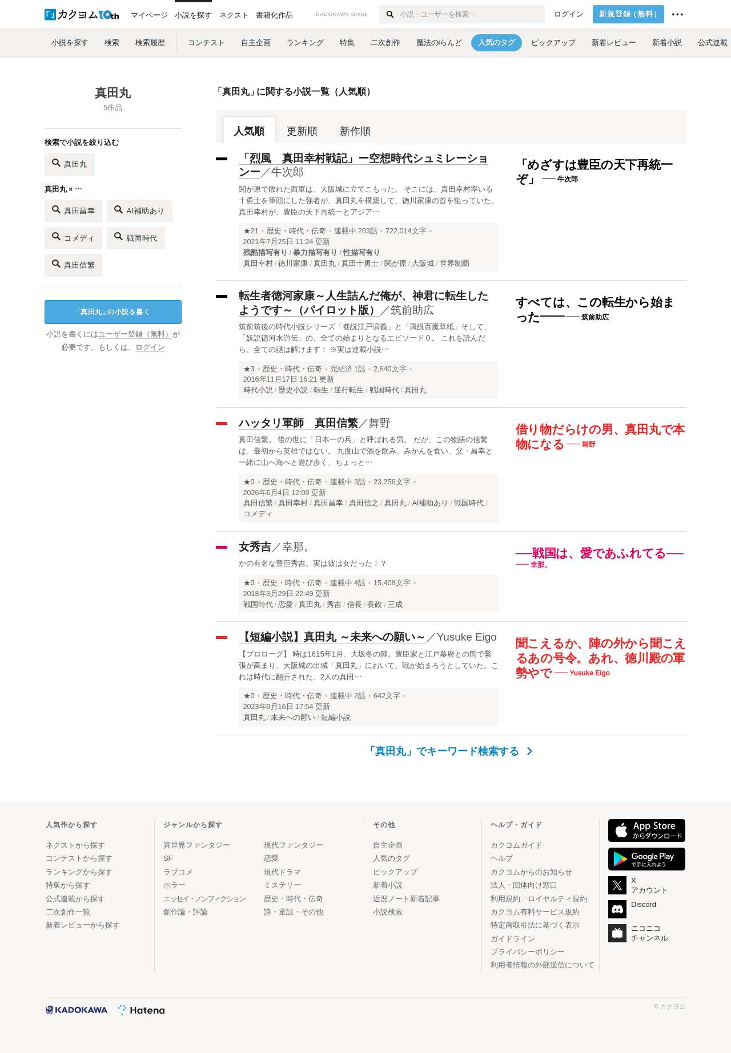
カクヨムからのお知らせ (531, 872)
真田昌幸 (73, 209)
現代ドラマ (282, 872)
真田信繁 (73, 263)
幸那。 (298, 547)
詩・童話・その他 (293, 912)
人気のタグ (391, 858)
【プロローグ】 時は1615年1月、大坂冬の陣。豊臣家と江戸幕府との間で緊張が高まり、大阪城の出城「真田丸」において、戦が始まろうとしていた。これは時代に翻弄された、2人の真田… (369, 665)
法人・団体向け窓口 (524, 885)
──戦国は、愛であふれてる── (600, 553)
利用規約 (505, 898)
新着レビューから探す (83, 925)
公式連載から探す (75, 898)
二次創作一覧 (68, 912)
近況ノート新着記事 (406, 898)
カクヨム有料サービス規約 (535, 912)
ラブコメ (178, 872)
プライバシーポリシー (528, 951)
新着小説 (388, 885)
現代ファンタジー (293, 845)
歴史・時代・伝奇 (296, 231)
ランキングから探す (79, 872)
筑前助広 (412, 310)
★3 (249, 369)
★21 (251, 231)
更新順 (302, 131)
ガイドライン (513, 938)
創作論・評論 (185, 912)
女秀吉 (255, 547)
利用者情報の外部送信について (543, 965)
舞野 (380, 423)
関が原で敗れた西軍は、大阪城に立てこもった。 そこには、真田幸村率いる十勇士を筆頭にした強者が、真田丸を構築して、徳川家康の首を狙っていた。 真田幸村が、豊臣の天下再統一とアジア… (369, 200)
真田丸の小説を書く (112, 312)
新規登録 (630, 14)
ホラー (174, 885)
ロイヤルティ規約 (557, 898)
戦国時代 (136, 236)
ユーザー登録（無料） (135, 334)
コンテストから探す (79, 858)
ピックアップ (395, 872)
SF (168, 858)
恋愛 (271, 858)
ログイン (569, 14)
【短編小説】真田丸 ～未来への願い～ (332, 637)
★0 (249, 482)
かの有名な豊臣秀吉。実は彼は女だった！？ (313, 563)
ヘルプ (502, 858)
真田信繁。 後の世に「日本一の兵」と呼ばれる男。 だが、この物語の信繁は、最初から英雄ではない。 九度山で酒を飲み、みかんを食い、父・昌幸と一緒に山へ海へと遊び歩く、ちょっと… (366, 451)
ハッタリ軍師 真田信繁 (298, 423)
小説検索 (388, 912)
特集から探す (68, 885)
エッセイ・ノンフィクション (204, 898)
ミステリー (282, 885)
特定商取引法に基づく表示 (535, 925)
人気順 (249, 131)
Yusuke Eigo (467, 637)
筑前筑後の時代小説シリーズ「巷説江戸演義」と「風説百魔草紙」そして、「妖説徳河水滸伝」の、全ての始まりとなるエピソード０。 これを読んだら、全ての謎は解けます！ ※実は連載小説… (365, 338)
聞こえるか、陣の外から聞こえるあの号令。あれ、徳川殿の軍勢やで (601, 658)
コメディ (73, 236)
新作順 (355, 131)
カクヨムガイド (517, 845)
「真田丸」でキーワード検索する (448, 751)
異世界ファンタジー (196, 845)
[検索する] (389, 14)
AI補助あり (139, 209)
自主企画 (388, 845)
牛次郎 (287, 172)
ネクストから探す (75, 845)
